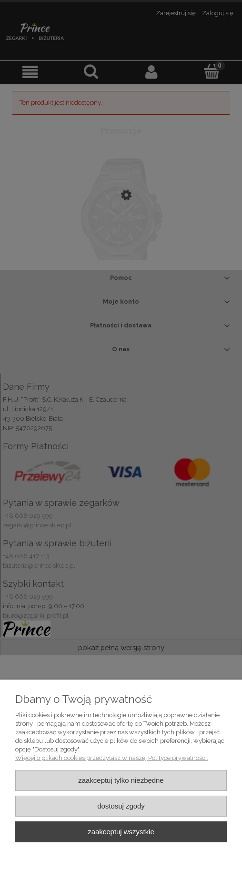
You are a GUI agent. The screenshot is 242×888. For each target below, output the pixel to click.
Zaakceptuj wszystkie (121, 832)
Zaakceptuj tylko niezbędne (120, 780)
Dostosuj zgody (121, 806)
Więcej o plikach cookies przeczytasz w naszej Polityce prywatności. (111, 757)
